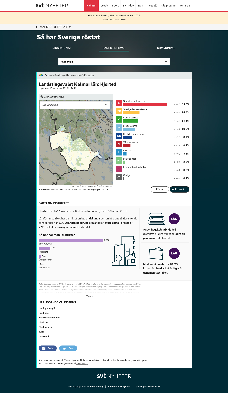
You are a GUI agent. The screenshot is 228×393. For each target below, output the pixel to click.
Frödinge (44, 312)
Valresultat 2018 (53, 27)
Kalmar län (66, 61)
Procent (179, 189)
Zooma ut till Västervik (52, 96)
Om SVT (185, 5)
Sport (115, 5)
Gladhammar (46, 327)
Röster (160, 189)
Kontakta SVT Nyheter (119, 386)
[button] (48, 348)
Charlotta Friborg (94, 386)
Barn (140, 5)
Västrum (43, 322)
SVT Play (128, 5)
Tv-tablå (152, 5)
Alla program (168, 5)
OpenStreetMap (88, 186)
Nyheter (91, 5)
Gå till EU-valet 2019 (114, 19)
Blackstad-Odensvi (49, 317)
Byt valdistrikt (50, 104)
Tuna (41, 331)
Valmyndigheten (106, 186)
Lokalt (104, 5)
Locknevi (44, 336)
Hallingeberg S (47, 308)
